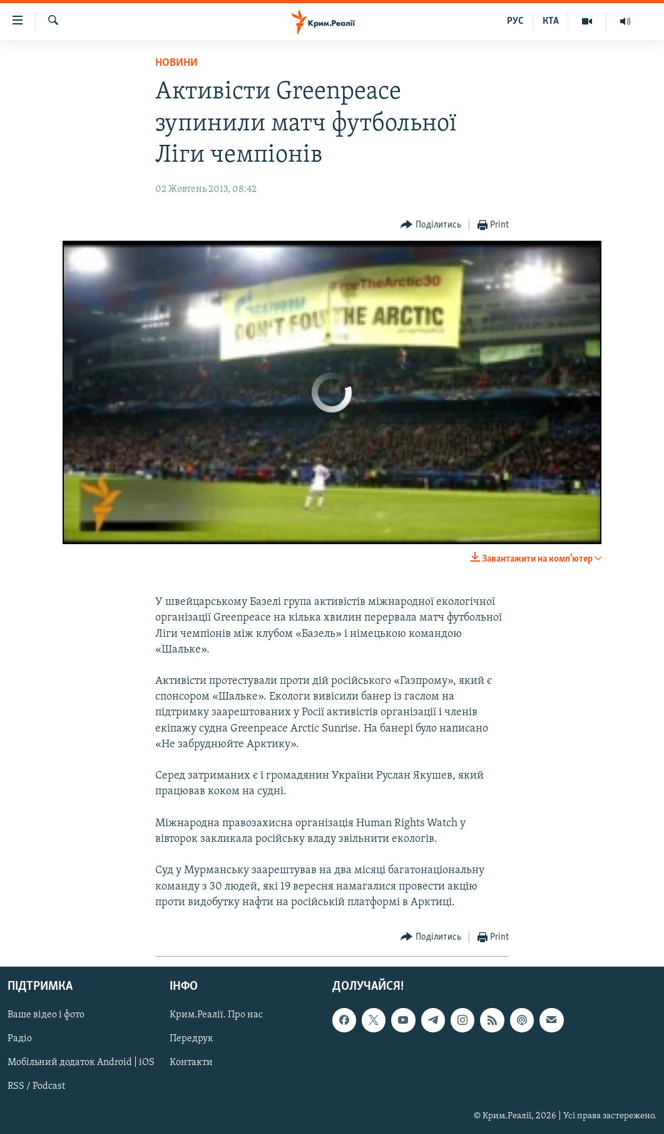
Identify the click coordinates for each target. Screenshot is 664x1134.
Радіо (20, 1039)
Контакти (191, 1063)
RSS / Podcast (36, 1086)
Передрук (191, 1039)
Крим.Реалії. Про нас (216, 1015)
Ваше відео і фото (46, 1015)
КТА (551, 21)
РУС (515, 21)
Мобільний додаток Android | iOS (81, 1063)
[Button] (431, 225)
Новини (176, 63)
